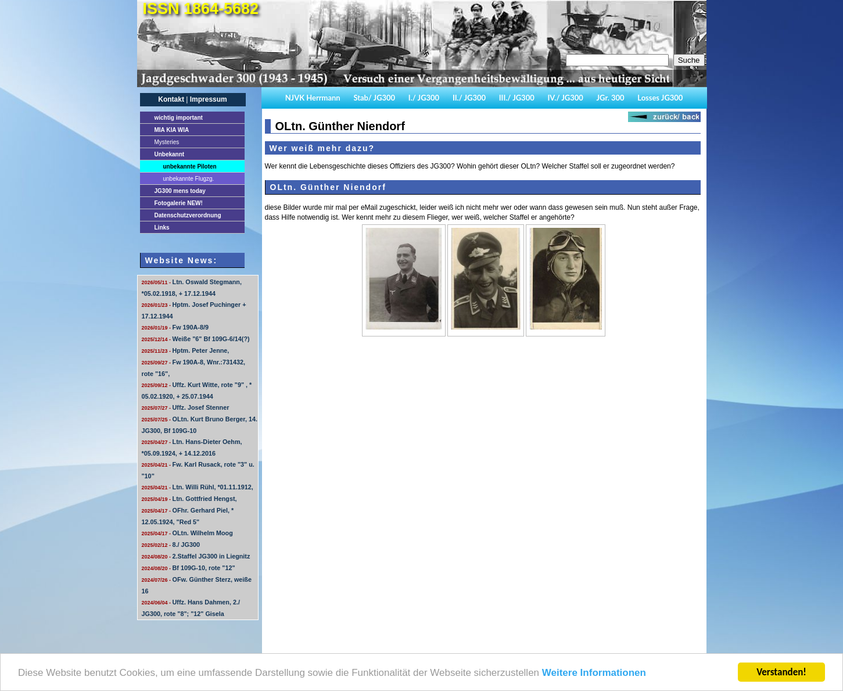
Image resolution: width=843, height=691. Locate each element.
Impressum (208, 99)
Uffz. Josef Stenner (185, 407)
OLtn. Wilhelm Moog (187, 532)
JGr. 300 (611, 97)
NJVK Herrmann (312, 97)
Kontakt (171, 99)
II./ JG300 (469, 97)
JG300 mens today (180, 191)
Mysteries (167, 142)
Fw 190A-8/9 (175, 327)
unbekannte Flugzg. (188, 179)
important (179, 117)
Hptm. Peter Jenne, (185, 350)
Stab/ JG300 (374, 97)
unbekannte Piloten (190, 166)
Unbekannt (170, 154)
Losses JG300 (660, 97)
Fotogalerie (179, 203)
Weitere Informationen (594, 673)
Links (162, 227)
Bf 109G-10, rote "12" (188, 567)
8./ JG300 (171, 544)
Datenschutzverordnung (188, 215)
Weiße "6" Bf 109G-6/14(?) (196, 338)
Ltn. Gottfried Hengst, (189, 498)
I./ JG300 (423, 97)
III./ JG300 (517, 97)
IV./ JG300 (565, 97)
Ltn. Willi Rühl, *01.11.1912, (197, 487)
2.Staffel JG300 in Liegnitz (196, 556)
